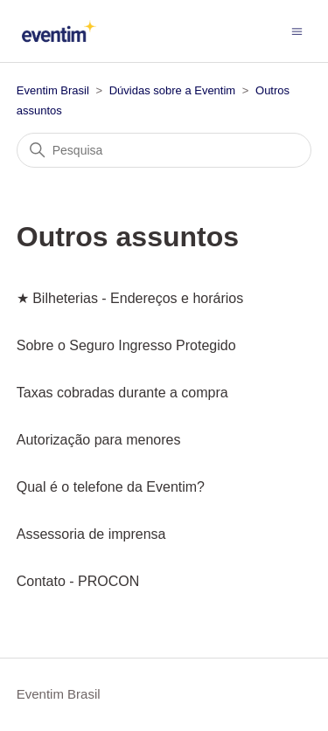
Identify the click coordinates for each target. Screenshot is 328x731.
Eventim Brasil (53, 90)
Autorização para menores (99, 439)
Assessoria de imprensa (91, 534)
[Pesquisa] (164, 150)
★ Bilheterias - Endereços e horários (130, 298)
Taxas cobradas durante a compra (122, 392)
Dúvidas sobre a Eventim (172, 90)
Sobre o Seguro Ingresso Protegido (126, 345)
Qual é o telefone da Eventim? (111, 486)
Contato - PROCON (78, 581)
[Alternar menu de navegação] (297, 30)
